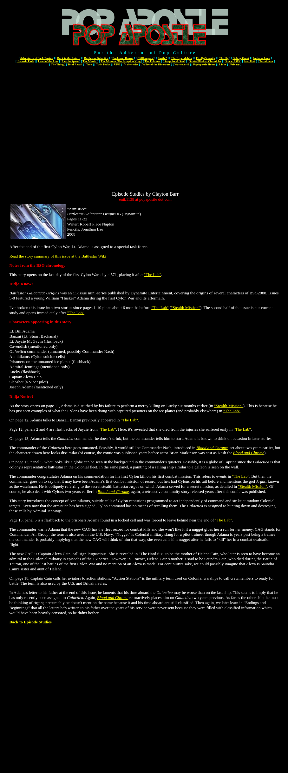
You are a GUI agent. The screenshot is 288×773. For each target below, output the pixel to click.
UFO (117, 64)
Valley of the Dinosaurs (156, 64)
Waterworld (181, 64)
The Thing (57, 64)
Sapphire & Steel (174, 61)
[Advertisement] (59, 131)
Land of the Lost (48, 61)
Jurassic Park (25, 61)
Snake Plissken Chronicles (205, 61)
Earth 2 (162, 58)
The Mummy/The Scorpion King (121, 61)
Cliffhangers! (145, 58)
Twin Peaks (103, 64)
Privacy (235, 64)
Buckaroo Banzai (122, 58)
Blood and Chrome (211, 447)
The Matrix (89, 61)
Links (222, 64)
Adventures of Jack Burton (36, 58)
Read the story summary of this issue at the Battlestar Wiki (58, 256)
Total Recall (75, 64)
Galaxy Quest (240, 58)
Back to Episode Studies (31, 622)
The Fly (224, 58)
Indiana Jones (261, 58)
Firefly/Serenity (205, 58)
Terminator (266, 61)
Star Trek (250, 61)
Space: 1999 (232, 61)
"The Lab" (152, 274)
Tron (89, 64)
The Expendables (181, 58)
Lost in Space (70, 61)
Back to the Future (68, 58)
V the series (131, 64)
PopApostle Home (204, 64)
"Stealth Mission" (185, 307)
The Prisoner (152, 61)
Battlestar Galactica (96, 58)
